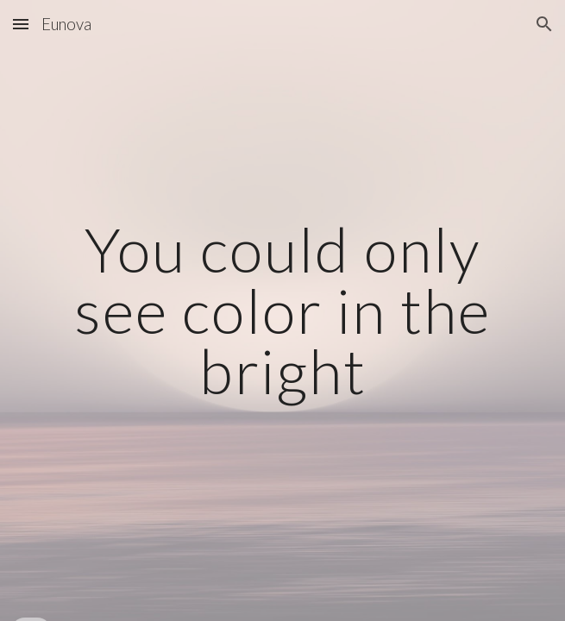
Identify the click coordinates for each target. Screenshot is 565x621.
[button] (20, 23)
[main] (282, 310)
